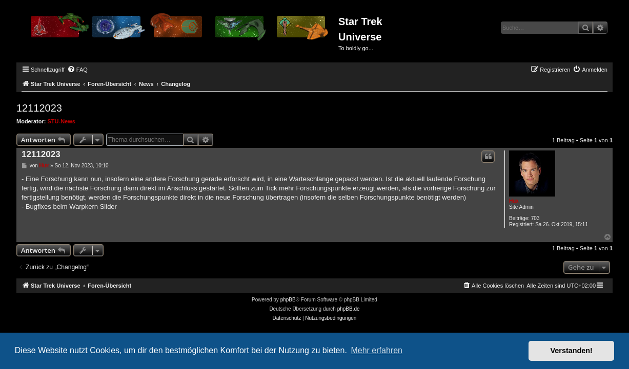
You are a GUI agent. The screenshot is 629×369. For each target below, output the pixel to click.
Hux (514, 201)
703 (535, 218)
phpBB (288, 299)
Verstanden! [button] (572, 350)
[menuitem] (77, 69)
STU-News (61, 121)
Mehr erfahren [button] (376, 350)
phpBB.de (348, 309)
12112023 (39, 108)
